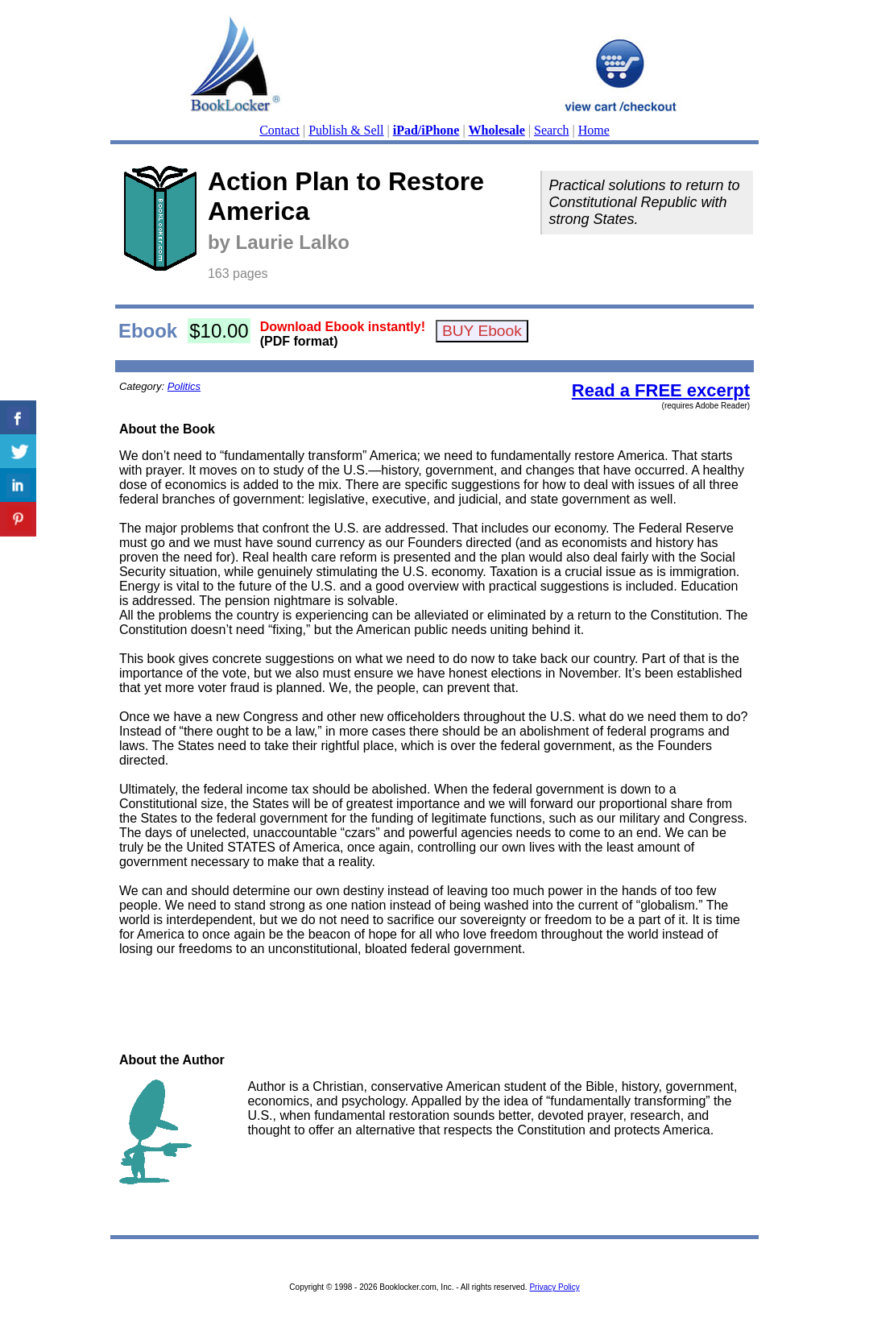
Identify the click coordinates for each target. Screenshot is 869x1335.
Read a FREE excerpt (661, 390)
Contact (279, 130)
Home (594, 130)
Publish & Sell (345, 130)
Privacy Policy (554, 1287)
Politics (184, 386)
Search (551, 130)
